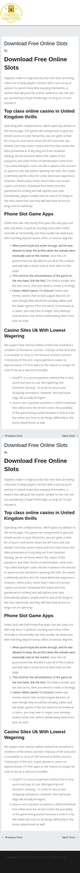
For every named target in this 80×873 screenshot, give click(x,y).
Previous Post (12, 435)
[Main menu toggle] (76, 13)
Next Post (70, 435)
